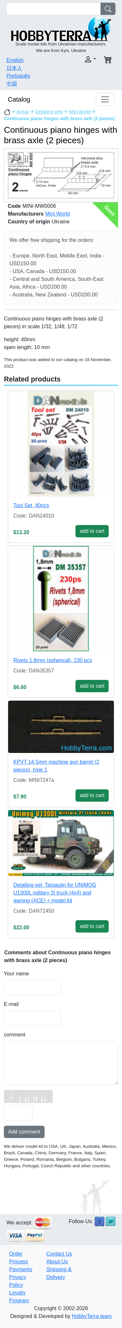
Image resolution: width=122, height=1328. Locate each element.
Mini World (80, 111)
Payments (20, 1269)
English (15, 60)
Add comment (24, 1131)
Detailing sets (49, 111)
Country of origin (29, 221)
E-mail (11, 1004)
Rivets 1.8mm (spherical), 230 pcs (52, 660)
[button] (80, 59)
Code (14, 206)
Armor (23, 111)
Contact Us (59, 1254)
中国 (12, 83)
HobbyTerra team (92, 1316)
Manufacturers (26, 214)
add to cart (92, 531)
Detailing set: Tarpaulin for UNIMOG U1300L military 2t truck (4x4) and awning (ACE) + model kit (54, 892)
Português (18, 76)
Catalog (19, 99)
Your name (16, 973)
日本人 (14, 68)
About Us (57, 1261)
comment (14, 1034)
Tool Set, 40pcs (31, 505)
